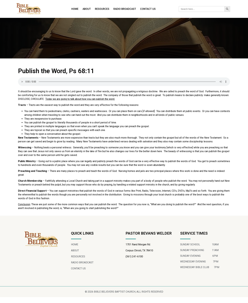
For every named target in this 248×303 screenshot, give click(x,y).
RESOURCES (102, 8)
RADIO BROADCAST (124, 8)
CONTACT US (148, 8)
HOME (74, 8)
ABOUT (87, 8)
